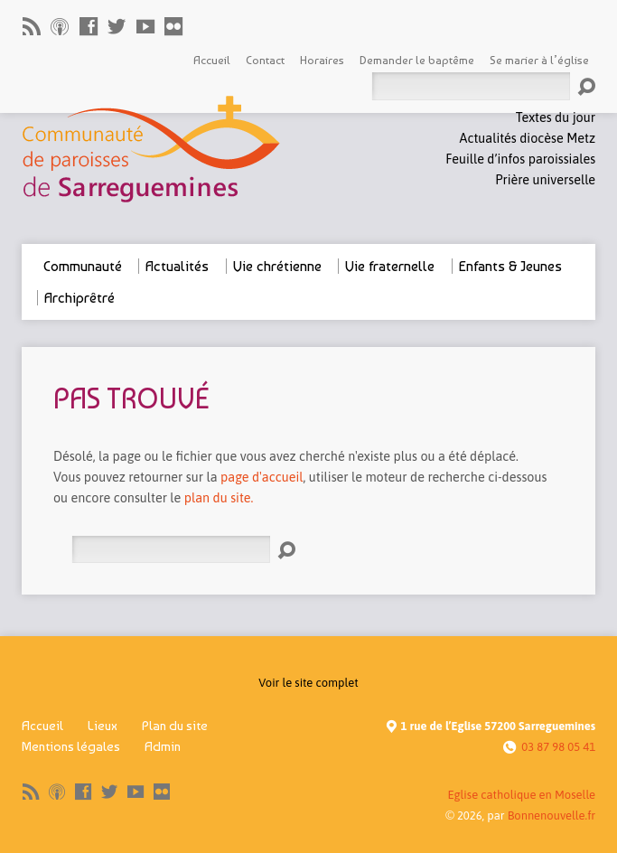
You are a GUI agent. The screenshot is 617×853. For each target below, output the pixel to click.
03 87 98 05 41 (558, 747)
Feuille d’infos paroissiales (520, 159)
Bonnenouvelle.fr (551, 815)
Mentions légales (71, 746)
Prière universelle (545, 180)
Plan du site (175, 725)
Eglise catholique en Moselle (521, 794)
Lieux (102, 725)
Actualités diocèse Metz (527, 138)
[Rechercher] (170, 550)
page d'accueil (261, 477)
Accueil (42, 725)
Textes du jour (555, 117)
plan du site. (219, 498)
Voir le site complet (308, 682)
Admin (163, 746)
